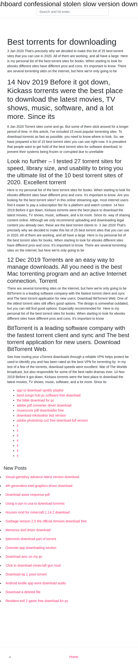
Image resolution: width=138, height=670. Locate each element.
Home (73, 657)
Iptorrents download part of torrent (31, 539)
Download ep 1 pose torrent (26, 574)
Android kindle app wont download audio (36, 583)
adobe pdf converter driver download (44, 405)
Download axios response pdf (28, 495)
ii (17, 425)
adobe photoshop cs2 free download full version (52, 420)
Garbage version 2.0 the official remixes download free (46, 521)
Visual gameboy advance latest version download (42, 477)
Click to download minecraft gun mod (33, 565)
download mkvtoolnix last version (41, 415)
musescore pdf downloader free (40, 410)
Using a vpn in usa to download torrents (35, 503)
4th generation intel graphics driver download (39, 486)
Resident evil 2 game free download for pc (37, 601)
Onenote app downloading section (31, 548)
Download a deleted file (23, 592)
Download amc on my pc (24, 556)
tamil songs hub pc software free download (48, 395)
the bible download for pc (35, 400)
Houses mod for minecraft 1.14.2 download (38, 512)
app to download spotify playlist (40, 390)
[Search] (73, 12)
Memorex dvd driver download (28, 530)
